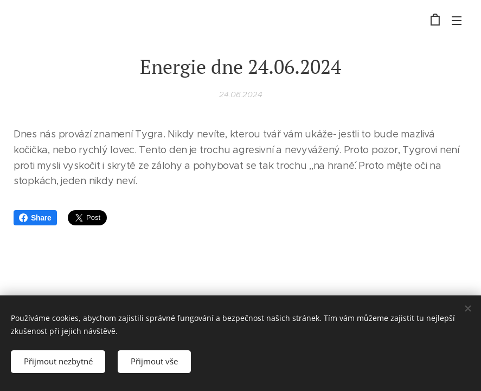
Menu (456, 20)
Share (35, 217)
